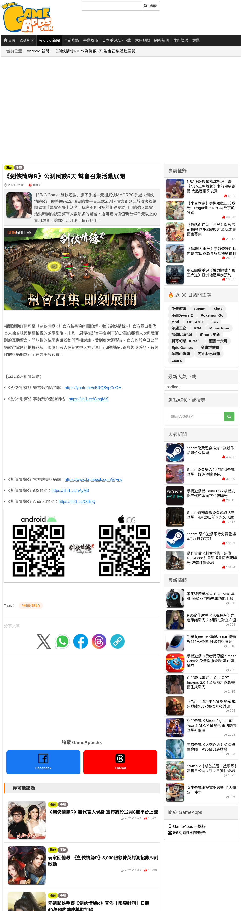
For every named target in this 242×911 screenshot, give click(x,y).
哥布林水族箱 (209, 354)
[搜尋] (111, 6)
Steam (200, 309)
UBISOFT (195, 322)
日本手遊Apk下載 (116, 40)
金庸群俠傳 (210, 347)
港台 (9, 167)
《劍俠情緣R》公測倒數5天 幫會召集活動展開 (94, 51)
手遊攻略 (90, 40)
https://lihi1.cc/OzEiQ (77, 501)
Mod (175, 322)
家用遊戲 (142, 40)
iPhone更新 (210, 334)
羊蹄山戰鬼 (181, 354)
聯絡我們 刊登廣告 (187, 833)
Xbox (217, 309)
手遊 (19, 167)
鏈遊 (196, 40)
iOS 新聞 (27, 40)
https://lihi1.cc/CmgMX (88, 399)
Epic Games (182, 347)
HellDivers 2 (182, 315)
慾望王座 (179, 328)
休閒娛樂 (180, 40)
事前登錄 (71, 40)
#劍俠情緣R (31, 605)
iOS (214, 322)
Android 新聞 (49, 40)
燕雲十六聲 (218, 341)
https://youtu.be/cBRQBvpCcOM (93, 388)
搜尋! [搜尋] (150, 6)
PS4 (198, 328)
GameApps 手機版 (187, 826)
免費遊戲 (179, 309)
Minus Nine (219, 328)
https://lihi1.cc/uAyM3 (70, 490)
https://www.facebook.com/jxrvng (93, 479)
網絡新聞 (161, 40)
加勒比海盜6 (182, 334)
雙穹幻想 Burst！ (186, 341)
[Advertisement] (51, 110)
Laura (176, 360)
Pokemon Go (212, 315)
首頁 (9, 40)
